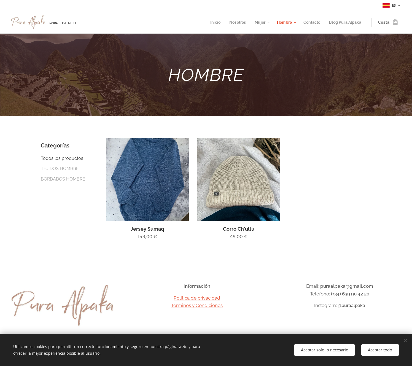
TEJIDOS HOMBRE (60, 168)
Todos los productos (62, 158)
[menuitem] (209, 22)
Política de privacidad (197, 298)
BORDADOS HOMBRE (63, 179)
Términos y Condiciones (197, 305)
